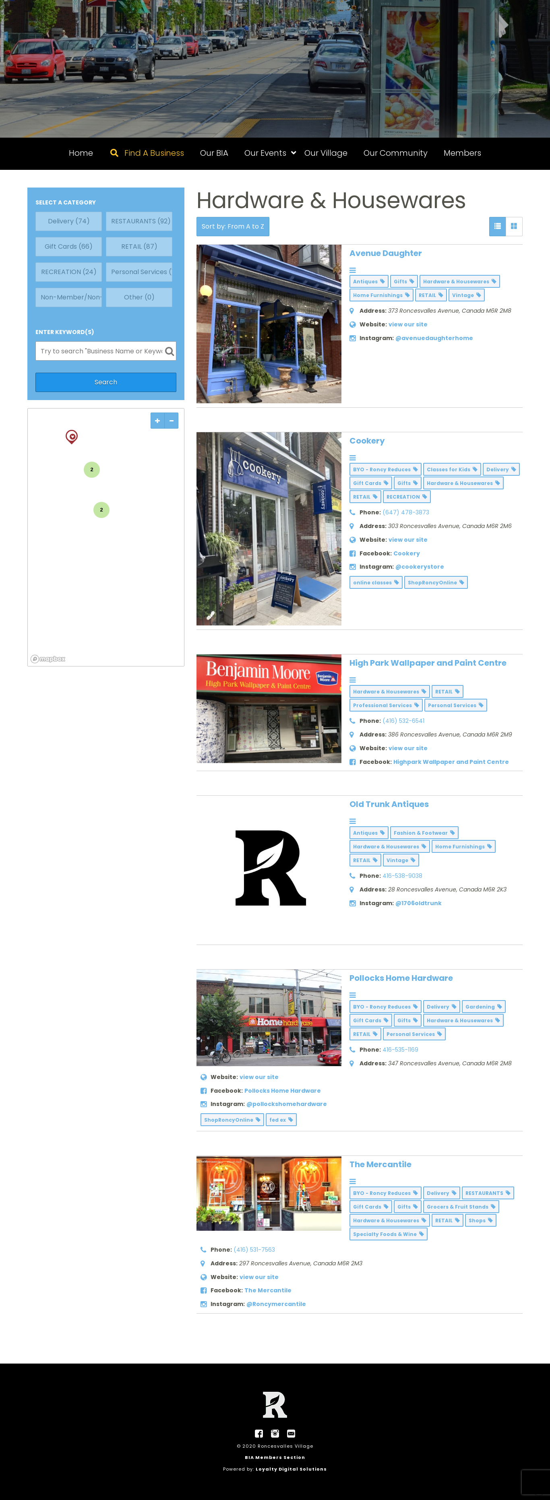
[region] (106, 537)
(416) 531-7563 (254, 1250)
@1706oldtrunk (418, 903)
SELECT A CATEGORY (65, 202)
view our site (408, 324)
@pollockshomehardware (286, 1104)
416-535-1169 (400, 1050)
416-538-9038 (402, 876)
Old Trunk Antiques (389, 804)
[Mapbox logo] (48, 659)
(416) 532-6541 (403, 721)
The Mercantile (380, 1164)
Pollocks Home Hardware (401, 978)
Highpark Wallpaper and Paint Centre (451, 762)
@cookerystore (419, 567)
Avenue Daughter (385, 253)
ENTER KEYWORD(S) (64, 332)
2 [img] (92, 469)
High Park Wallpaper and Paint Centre (428, 663)
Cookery (367, 440)
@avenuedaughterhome (434, 338)
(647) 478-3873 (406, 512)
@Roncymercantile (276, 1304)
